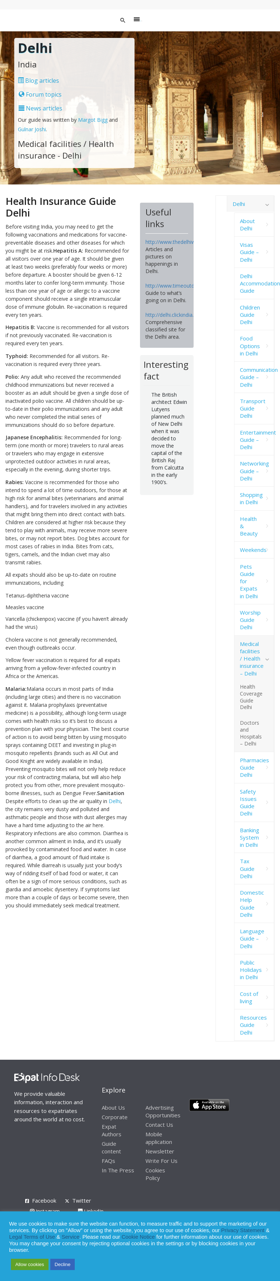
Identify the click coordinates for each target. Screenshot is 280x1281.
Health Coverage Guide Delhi (251, 697)
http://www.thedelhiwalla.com (180, 241)
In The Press (118, 1170)
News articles (40, 108)
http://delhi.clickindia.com (174, 314)
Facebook (44, 1200)
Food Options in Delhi (250, 346)
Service (70, 1237)
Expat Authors (111, 1130)
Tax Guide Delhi (247, 868)
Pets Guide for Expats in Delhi (249, 581)
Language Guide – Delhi (252, 938)
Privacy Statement (242, 1230)
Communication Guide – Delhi (257, 377)
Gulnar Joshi (32, 129)
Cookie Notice (138, 1237)
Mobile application (158, 1137)
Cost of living (249, 997)
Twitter (81, 1200)
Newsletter (159, 1151)
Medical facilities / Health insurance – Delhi (252, 658)
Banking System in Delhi (249, 837)
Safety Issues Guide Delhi (248, 802)
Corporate (115, 1117)
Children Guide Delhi (250, 315)
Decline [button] (62, 1264)
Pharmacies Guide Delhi (254, 767)
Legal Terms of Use (32, 1237)
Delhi (115, 801)
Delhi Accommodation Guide (257, 283)
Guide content (111, 1147)
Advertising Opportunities (162, 1111)
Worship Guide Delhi (250, 620)
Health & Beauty (249, 526)
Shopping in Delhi (251, 498)
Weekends (253, 549)
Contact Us (159, 1124)
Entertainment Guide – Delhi (257, 440)
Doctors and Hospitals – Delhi (251, 733)
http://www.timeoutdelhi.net (178, 285)
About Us (113, 1107)
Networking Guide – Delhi (254, 471)
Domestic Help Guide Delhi (252, 903)
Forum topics (40, 94)
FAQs (108, 1160)
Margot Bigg (93, 119)
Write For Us (161, 1160)
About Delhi (247, 224)
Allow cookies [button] (29, 1264)
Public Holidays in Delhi (251, 970)
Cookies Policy (155, 1174)
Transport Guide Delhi (252, 408)
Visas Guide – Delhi (249, 252)
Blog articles (38, 81)
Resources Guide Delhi (253, 1025)
